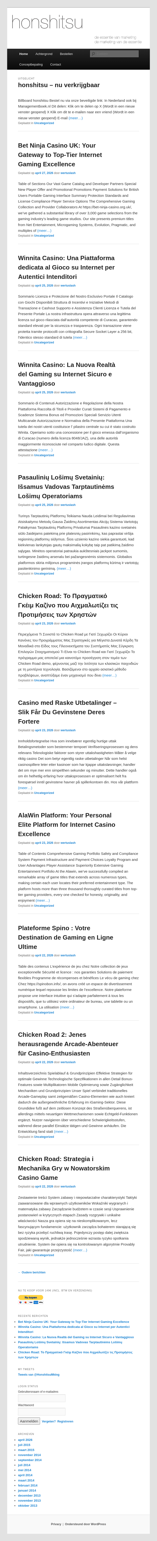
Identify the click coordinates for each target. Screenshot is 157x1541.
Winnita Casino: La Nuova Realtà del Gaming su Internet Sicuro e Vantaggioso (66, 374)
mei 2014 (24, 1470)
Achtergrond (43, 54)
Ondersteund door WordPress (85, 1524)
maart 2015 (26, 1450)
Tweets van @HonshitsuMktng (38, 1374)
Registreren (65, 1421)
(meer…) (76, 118)
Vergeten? (49, 1421)
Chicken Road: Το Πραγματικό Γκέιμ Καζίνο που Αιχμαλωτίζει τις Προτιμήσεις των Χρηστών (68, 605)
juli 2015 (24, 1445)
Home (23, 54)
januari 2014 (27, 1490)
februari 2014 (27, 1485)
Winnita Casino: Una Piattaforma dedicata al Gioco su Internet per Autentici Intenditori (66, 267)
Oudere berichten (32, 1272)
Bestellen (66, 54)
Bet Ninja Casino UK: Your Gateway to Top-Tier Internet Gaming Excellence (60, 155)
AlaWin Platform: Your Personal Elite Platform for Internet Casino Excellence (66, 825)
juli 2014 (24, 1465)
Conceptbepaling (31, 64)
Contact (55, 64)
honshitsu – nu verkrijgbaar (59, 85)
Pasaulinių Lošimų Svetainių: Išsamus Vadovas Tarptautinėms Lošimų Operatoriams (66, 487)
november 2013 (29, 1500)
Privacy (56, 1524)
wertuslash (68, 173)
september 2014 (29, 1460)
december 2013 (29, 1495)
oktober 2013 (27, 1505)
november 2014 (29, 1455)
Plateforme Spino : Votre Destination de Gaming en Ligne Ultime (65, 937)
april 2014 (25, 1475)
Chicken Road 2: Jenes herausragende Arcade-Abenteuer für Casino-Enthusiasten (68, 1044)
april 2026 (25, 1440)
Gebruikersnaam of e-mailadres (38, 1391)
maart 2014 (26, 1480)
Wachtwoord (26, 1405)
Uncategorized (44, 123)
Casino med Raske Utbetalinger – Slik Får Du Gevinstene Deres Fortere (67, 712)
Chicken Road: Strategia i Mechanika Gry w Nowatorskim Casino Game (64, 1168)
